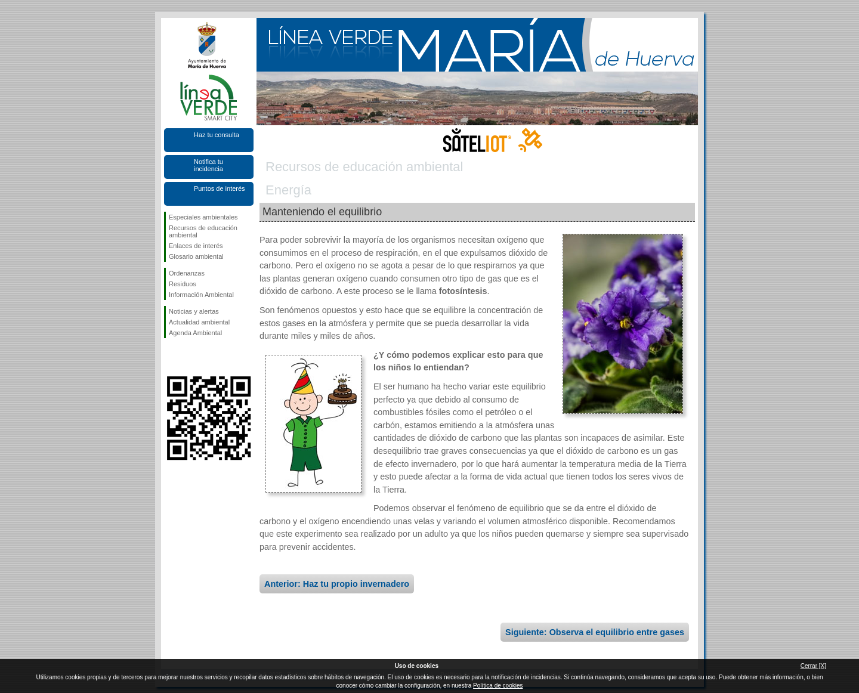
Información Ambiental (201, 294)
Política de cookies (498, 685)
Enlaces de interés (196, 245)
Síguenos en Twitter (191, 357)
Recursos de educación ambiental (203, 231)
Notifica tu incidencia (208, 165)
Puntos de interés (219, 188)
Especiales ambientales (203, 217)
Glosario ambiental (196, 256)
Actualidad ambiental (199, 322)
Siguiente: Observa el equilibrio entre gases (594, 632)
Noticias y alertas (194, 311)
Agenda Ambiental (195, 332)
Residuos (182, 283)
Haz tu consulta (216, 134)
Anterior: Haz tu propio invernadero (336, 584)
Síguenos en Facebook (171, 357)
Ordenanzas (187, 273)
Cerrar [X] (813, 666)
